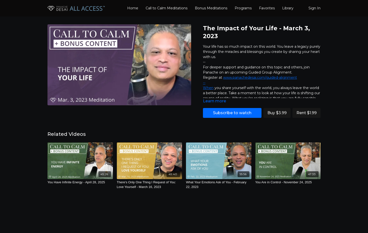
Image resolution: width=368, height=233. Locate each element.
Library (287, 8)
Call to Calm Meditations (166, 8)
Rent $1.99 (306, 112)
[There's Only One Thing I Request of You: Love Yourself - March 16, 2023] (149, 184)
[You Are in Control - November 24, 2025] (288, 182)
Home (132, 8)
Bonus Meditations (211, 8)
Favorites (267, 8)
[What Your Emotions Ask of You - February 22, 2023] (218, 184)
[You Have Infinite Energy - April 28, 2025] (80, 182)
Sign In (314, 8)
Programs (243, 8)
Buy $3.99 (277, 112)
